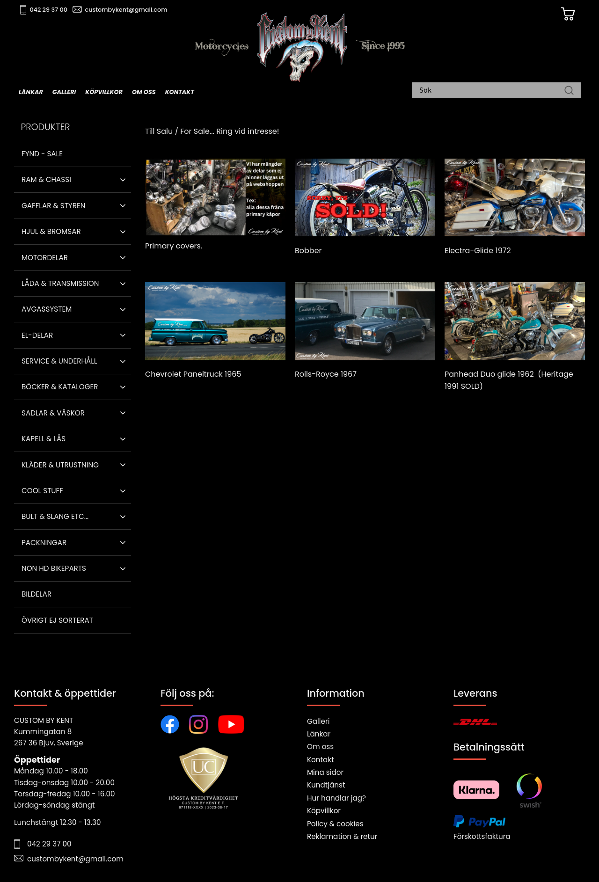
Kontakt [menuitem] (179, 92)
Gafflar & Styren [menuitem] (53, 206)
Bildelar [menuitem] (36, 594)
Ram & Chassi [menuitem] (46, 179)
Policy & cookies (335, 824)
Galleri (318, 721)
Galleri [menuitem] (64, 92)
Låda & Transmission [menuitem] (60, 283)
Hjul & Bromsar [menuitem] (51, 231)
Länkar (318, 734)
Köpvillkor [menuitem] (104, 92)
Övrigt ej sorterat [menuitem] (57, 620)
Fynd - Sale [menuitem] (42, 154)
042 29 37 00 (50, 10)
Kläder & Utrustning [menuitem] (60, 465)
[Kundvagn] (566, 14)
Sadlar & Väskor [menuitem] (53, 413)
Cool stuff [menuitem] (42, 491)
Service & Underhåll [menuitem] (59, 361)
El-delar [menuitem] (37, 335)
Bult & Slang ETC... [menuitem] (55, 516)
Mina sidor (325, 772)
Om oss (320, 746)
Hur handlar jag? (336, 798)
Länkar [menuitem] (31, 92)
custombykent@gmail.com (127, 10)
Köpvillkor (324, 811)
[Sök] (569, 91)
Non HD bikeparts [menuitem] (54, 568)
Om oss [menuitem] (144, 92)
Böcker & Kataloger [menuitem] (60, 387)
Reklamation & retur (342, 836)
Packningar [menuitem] (44, 542)
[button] (123, 179)
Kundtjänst (326, 785)
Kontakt (320, 760)
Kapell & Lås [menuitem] (44, 439)
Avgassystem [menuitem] (47, 309)
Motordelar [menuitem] (45, 257)
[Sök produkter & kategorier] (491, 91)
